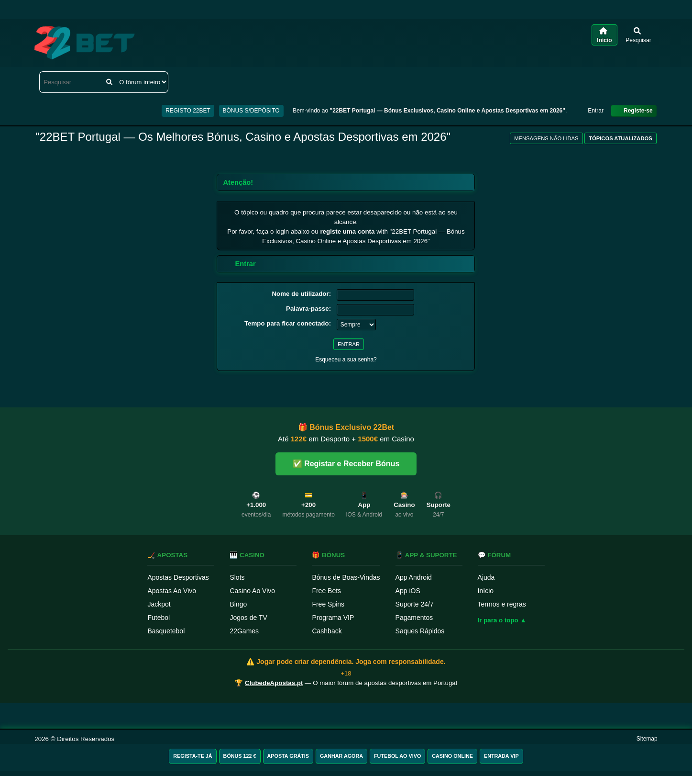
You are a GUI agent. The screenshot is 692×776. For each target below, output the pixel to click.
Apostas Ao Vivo (171, 591)
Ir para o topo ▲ (502, 620)
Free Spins (328, 604)
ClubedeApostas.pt (274, 682)
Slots (237, 577)
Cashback (326, 631)
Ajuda (486, 577)
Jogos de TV (248, 617)
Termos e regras (502, 604)
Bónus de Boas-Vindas (346, 577)
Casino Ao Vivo (252, 591)
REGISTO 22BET (187, 110)
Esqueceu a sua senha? (346, 359)
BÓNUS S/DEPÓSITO (251, 110)
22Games (244, 631)
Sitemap (647, 738)
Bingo (238, 604)
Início (486, 591)
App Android (413, 577)
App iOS (407, 591)
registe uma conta (347, 231)
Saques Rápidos (420, 631)
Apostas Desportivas (178, 577)
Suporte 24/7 (414, 604)
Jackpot (158, 604)
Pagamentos (414, 617)
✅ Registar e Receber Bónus (346, 464)
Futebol (158, 617)
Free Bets (326, 591)
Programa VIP (333, 617)
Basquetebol (166, 631)
